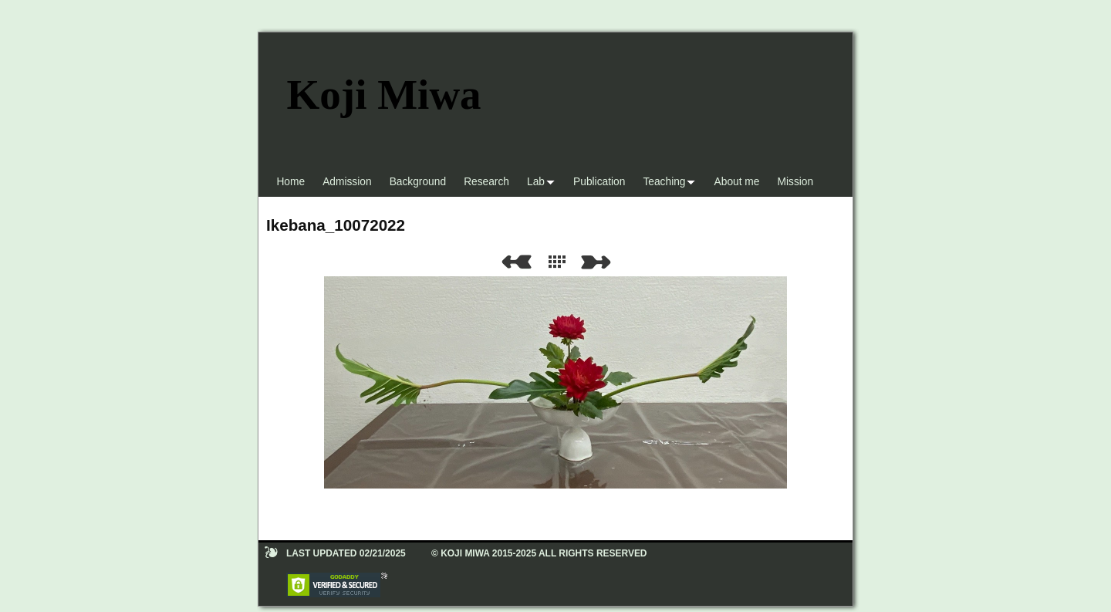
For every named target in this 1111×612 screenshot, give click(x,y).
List (560, 262)
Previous (516, 262)
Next (598, 262)
